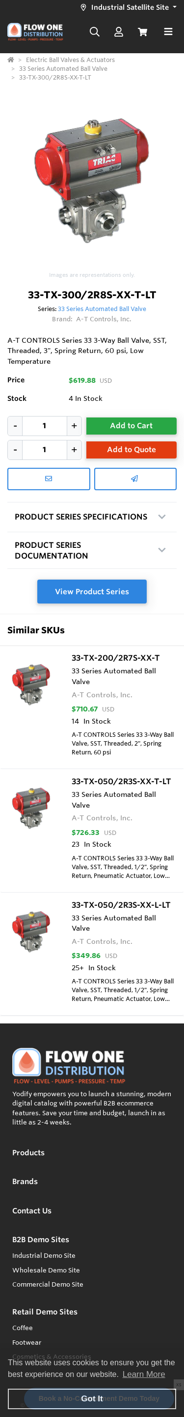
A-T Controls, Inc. (103, 319)
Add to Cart (131, 425)
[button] (127, 7)
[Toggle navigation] (168, 32)
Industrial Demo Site (44, 1255)
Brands (25, 1181)
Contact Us (32, 1210)
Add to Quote (131, 449)
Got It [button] (92, 1398)
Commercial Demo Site (47, 1284)
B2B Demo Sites (40, 1239)
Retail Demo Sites (45, 1311)
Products (28, 1152)
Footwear (26, 1342)
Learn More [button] (144, 1374)
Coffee (22, 1328)
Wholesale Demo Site (46, 1270)
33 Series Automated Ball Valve (102, 309)
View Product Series (92, 591)
